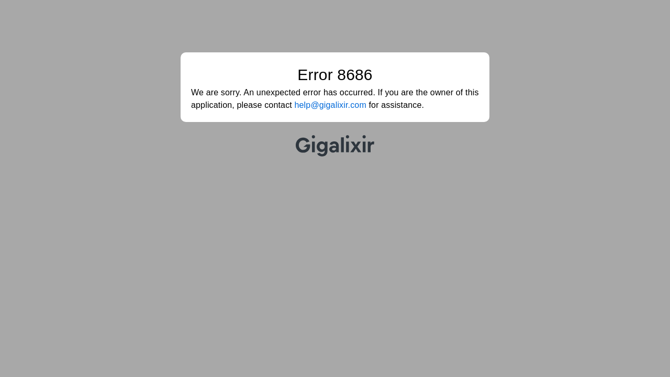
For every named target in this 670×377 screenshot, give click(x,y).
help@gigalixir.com (330, 105)
